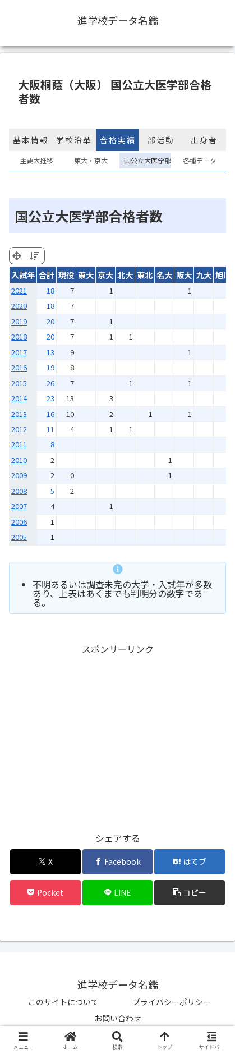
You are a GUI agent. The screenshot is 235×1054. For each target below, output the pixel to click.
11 (50, 429)
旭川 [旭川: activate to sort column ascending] (223, 275)
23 (50, 398)
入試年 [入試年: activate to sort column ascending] (23, 275)
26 (50, 383)
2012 (19, 429)
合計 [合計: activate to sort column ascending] (46, 275)
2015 (19, 383)
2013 (19, 414)
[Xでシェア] (45, 861)
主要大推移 (36, 160)
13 (50, 352)
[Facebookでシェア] (117, 861)
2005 (19, 536)
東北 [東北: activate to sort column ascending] (145, 275)
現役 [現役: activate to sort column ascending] (66, 275)
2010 (19, 460)
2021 (19, 290)
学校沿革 (74, 139)
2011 (19, 444)
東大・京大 (91, 160)
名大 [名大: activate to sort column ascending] (164, 275)
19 (50, 367)
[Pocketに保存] (45, 892)
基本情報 (31, 139)
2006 (19, 521)
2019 (19, 321)
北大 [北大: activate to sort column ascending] (125, 275)
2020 (19, 305)
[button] (189, 892)
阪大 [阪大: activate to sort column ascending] (184, 275)
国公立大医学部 (145, 160)
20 (50, 321)
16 (50, 414)
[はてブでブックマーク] (189, 861)
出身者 (204, 139)
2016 (19, 367)
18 (50, 290)
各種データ (199, 160)
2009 (19, 475)
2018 (19, 336)
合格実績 (118, 139)
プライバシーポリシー (171, 1001)
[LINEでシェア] (117, 892)
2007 (19, 506)
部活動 (161, 139)
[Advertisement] (117, 735)
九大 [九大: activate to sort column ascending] (203, 275)
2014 (19, 398)
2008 (19, 490)
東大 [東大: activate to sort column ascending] (86, 275)
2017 (19, 352)
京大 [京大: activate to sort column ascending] (105, 275)
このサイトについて (63, 1001)
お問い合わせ (117, 1018)
